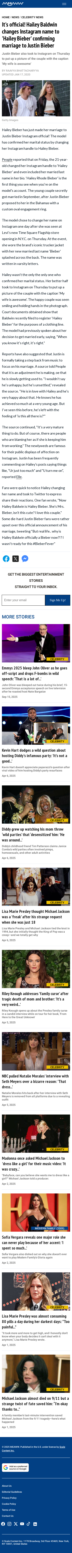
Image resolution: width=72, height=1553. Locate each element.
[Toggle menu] (66, 4)
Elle (19, 477)
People (7, 159)
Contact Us (7, 1516)
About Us (7, 1486)
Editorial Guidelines (12, 1492)
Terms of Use (8, 1510)
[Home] (13, 4)
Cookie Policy (9, 1504)
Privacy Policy (9, 1498)
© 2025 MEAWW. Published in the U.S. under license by (31, 1447)
